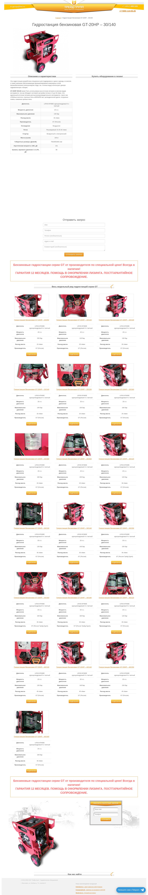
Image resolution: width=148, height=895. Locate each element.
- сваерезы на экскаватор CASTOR (90, 890)
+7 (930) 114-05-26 (127, 11)
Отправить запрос (74, 254)
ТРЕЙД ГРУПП (74, 8)
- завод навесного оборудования (89, 886)
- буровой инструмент (86, 893)
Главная (58, 18)
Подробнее (31, 354)
